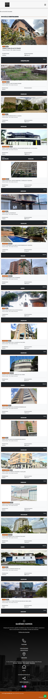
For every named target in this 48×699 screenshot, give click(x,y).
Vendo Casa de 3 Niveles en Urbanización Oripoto (14, 439)
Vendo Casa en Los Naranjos (9, 212)
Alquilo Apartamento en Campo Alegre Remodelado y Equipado (17, 245)
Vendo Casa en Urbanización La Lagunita (11, 115)
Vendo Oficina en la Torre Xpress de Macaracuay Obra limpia (16, 601)
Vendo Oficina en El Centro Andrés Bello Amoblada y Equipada (17, 180)
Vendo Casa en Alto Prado (11, 48)
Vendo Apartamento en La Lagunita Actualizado (13, 342)
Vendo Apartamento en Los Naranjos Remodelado (14, 407)
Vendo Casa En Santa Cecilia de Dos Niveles (12, 310)
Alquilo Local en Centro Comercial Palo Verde (13, 374)
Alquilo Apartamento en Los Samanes (11, 277)
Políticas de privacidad (24, 632)
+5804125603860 (24, 648)
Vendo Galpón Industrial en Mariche (11, 504)
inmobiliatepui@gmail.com (24, 674)
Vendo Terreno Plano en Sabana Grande (11, 83)
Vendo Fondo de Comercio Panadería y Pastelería (14, 471)
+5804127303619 (24, 650)
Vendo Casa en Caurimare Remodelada (11, 568)
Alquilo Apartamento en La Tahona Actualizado (13, 536)
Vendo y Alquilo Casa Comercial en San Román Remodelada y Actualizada (19, 148)
